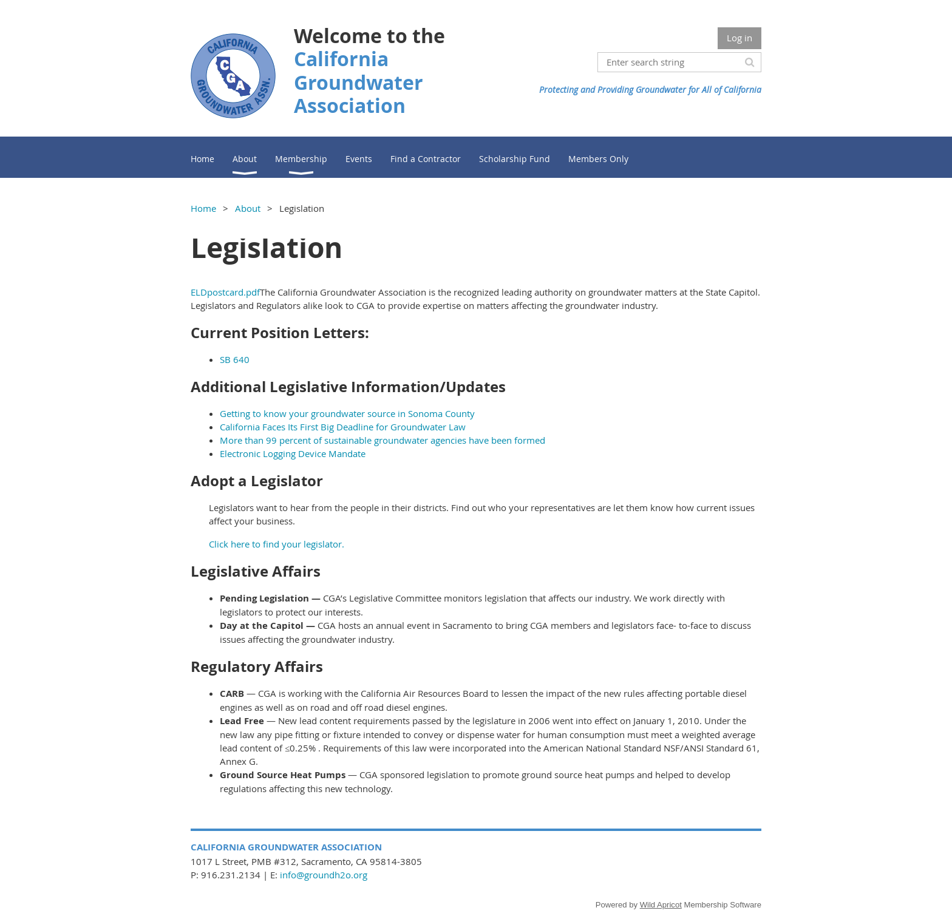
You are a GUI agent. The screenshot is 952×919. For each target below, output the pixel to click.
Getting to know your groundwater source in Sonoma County (347, 413)
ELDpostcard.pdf (225, 292)
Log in (739, 38)
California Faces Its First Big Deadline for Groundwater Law (343, 427)
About (247, 208)
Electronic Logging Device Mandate (292, 453)
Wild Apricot (661, 904)
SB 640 (235, 359)
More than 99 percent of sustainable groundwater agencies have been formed (382, 440)
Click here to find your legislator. (276, 544)
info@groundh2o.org (323, 875)
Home (203, 208)
